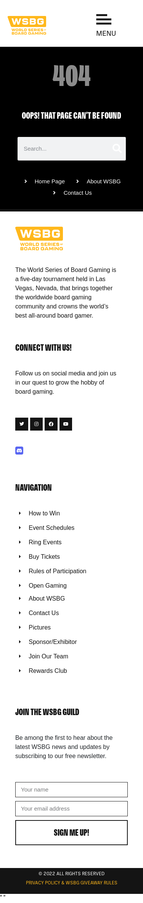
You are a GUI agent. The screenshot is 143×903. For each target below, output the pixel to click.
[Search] (116, 149)
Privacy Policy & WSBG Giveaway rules (71, 883)
